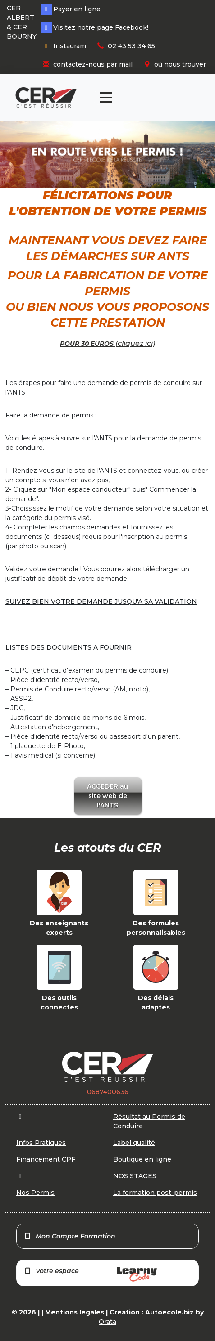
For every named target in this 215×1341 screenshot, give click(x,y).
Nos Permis (35, 1193)
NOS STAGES (134, 1176)
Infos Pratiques (41, 1143)
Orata (107, 1322)
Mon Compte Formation (69, 1236)
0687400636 (107, 1092)
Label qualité (134, 1143)
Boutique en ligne (142, 1159)
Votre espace (90, 1274)
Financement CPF (45, 1159)
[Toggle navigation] (106, 97)
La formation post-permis (155, 1193)
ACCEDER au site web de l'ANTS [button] (107, 795)
